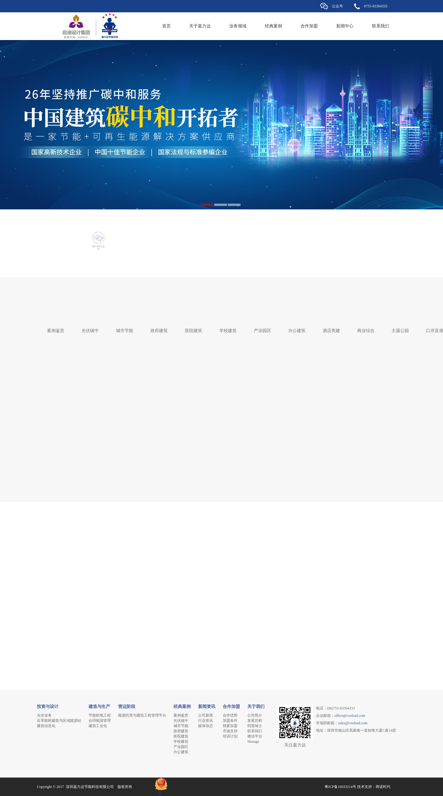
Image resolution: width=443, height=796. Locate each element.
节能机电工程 (100, 715)
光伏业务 (44, 715)
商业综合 (365, 327)
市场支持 (230, 731)
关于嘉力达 (200, 26)
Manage (253, 741)
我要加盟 (230, 726)
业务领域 (237, 26)
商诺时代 (383, 787)
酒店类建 (331, 327)
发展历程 (254, 720)
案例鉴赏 (55, 327)
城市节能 (124, 327)
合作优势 (230, 715)
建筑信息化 (46, 726)
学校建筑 (228, 327)
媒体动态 (205, 726)
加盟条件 (230, 720)
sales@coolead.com (352, 723)
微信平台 (254, 736)
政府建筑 (159, 327)
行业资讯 (205, 720)
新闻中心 (344, 26)
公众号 (337, 6)
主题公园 (400, 327)
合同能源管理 (100, 720)
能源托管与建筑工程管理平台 (142, 715)
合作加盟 (309, 26)
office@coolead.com (349, 715)
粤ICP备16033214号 (340, 787)
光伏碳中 (90, 327)
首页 (166, 26)
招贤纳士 (254, 726)
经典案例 (273, 26)
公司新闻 (205, 715)
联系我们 (380, 26)
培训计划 (230, 736)
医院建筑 (193, 327)
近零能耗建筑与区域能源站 (59, 720)
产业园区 (262, 327)
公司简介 (254, 715)
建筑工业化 (98, 726)
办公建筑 (296, 327)
